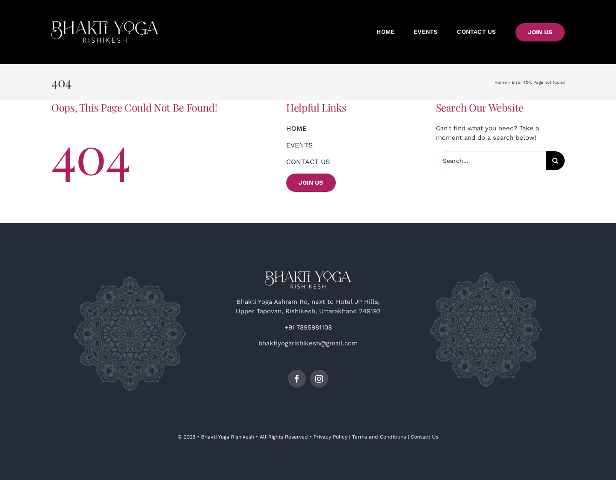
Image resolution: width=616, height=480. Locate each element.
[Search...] (491, 160)
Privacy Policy (330, 437)
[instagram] (319, 379)
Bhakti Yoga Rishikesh (227, 437)
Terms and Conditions (379, 437)
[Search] (555, 160)
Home (501, 82)
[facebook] (297, 379)
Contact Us (424, 437)
